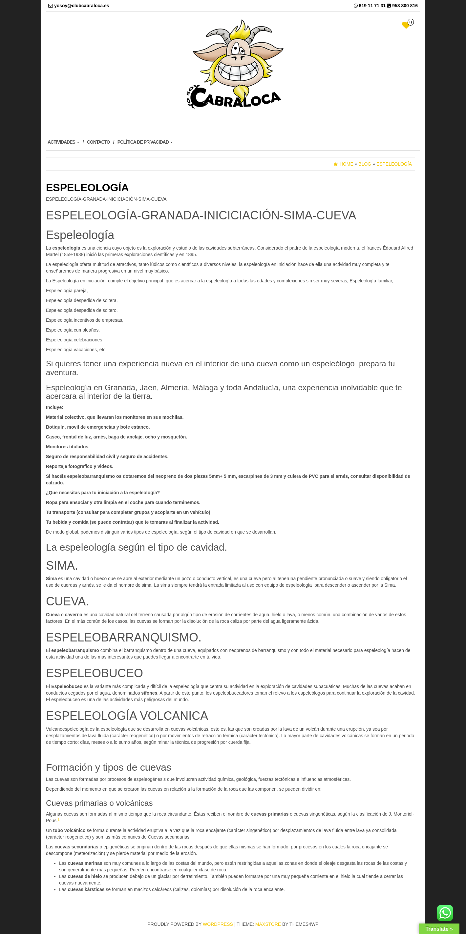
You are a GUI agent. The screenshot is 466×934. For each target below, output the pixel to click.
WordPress (218, 924)
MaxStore (268, 924)
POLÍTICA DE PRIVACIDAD (145, 142)
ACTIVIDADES (63, 142)
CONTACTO (98, 142)
